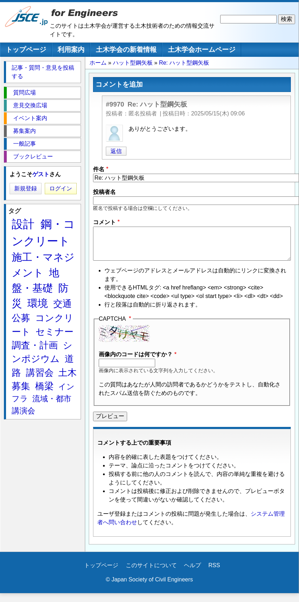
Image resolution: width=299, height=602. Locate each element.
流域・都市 (51, 398)
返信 (116, 151)
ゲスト (40, 174)
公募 (21, 318)
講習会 (40, 373)
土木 (67, 373)
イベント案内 (30, 118)
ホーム (98, 63)
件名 (98, 169)
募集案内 (24, 131)
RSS (214, 565)
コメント (104, 222)
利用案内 (71, 49)
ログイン (60, 188)
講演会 (23, 410)
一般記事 (24, 144)
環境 (37, 303)
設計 (23, 224)
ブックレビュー (33, 156)
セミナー (55, 332)
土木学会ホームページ (201, 49)
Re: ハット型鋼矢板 (184, 63)
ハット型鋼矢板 (133, 63)
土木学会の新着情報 (126, 49)
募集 (21, 386)
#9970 (115, 104)
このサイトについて (151, 565)
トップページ (26, 49)
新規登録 (25, 188)
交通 (62, 304)
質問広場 (24, 93)
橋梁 (44, 386)
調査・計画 (35, 345)
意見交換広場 (30, 105)
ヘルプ (192, 565)
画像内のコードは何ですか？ (136, 354)
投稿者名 (104, 192)
